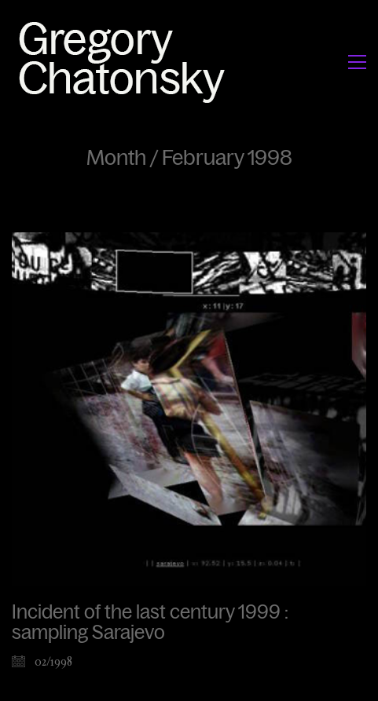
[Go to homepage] (126, 62)
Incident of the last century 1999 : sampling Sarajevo (150, 622)
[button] (357, 62)
